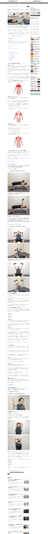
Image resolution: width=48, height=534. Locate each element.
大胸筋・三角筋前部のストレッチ (12, 58)
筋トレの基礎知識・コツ (20, 472)
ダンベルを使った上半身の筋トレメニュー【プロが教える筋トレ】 (36, 26)
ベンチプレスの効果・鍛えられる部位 (13, 52)
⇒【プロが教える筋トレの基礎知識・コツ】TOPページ (15, 470)
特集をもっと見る (35, 90)
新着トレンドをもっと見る (35, 15)
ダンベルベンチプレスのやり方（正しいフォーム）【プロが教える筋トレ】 (36, 21)
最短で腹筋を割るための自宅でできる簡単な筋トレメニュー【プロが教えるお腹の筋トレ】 (36, 29)
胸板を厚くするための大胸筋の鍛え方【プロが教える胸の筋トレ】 (36, 24)
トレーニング (12, 472)
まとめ (9, 60)
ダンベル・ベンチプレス (11, 54)
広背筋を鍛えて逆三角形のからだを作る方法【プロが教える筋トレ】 (36, 34)
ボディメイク (15, 472)
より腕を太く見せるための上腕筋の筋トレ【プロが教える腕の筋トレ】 (36, 32)
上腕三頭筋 (10, 59)
